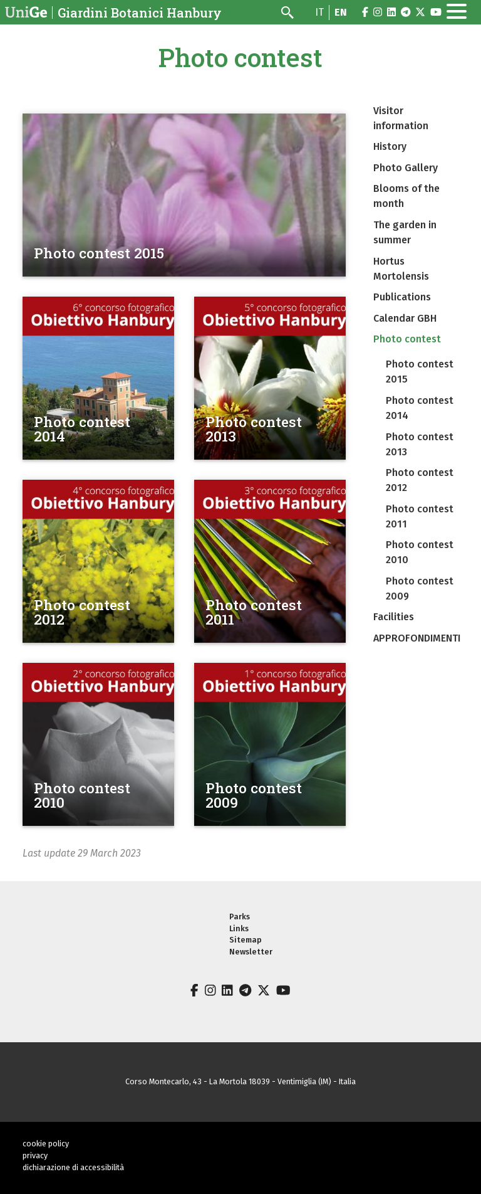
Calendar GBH (405, 318)
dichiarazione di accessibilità (73, 1167)
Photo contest (407, 339)
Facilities (393, 617)
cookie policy (46, 1143)
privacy (35, 1155)
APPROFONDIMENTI (416, 638)
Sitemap (245, 939)
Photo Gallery (405, 168)
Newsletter (250, 951)
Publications (402, 297)
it (319, 12)
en (340, 12)
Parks (239, 916)
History (389, 146)
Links (239, 928)
